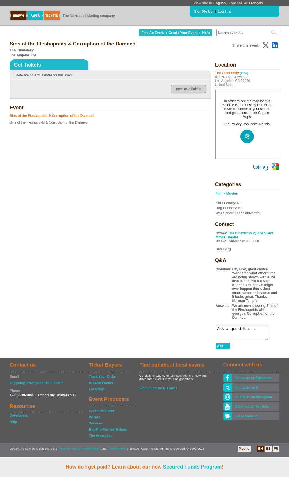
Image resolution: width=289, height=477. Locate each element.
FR (276, 451)
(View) (244, 73)
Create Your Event (183, 33)
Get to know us (247, 419)
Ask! (220, 349)
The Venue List (101, 438)
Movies (232, 193)
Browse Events (101, 385)
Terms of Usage (68, 451)
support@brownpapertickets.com (36, 385)
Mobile (244, 451)
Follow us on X (246, 390)
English (219, 3)
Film (219, 193)
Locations (97, 392)
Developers (19, 418)
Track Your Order (102, 379)
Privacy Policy (90, 451)
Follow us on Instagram (253, 399)
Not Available (188, 89)
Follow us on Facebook (253, 380)
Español (235, 3)
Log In (223, 11)
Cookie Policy (117, 451)
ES (268, 451)
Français (256, 3)
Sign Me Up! (204, 11)
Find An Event (152, 33)
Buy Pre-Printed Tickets (108, 432)
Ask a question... (245, 334)
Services (96, 426)
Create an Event (101, 414)
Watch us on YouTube (252, 409)
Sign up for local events (158, 391)
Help (206, 33)
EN (260, 451)
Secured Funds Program (192, 467)
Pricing (94, 420)
